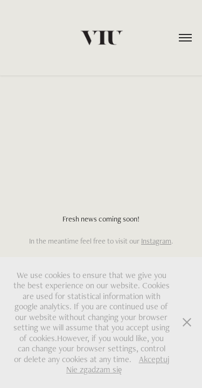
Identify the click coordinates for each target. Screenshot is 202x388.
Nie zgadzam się (94, 369)
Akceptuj (154, 359)
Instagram (156, 241)
